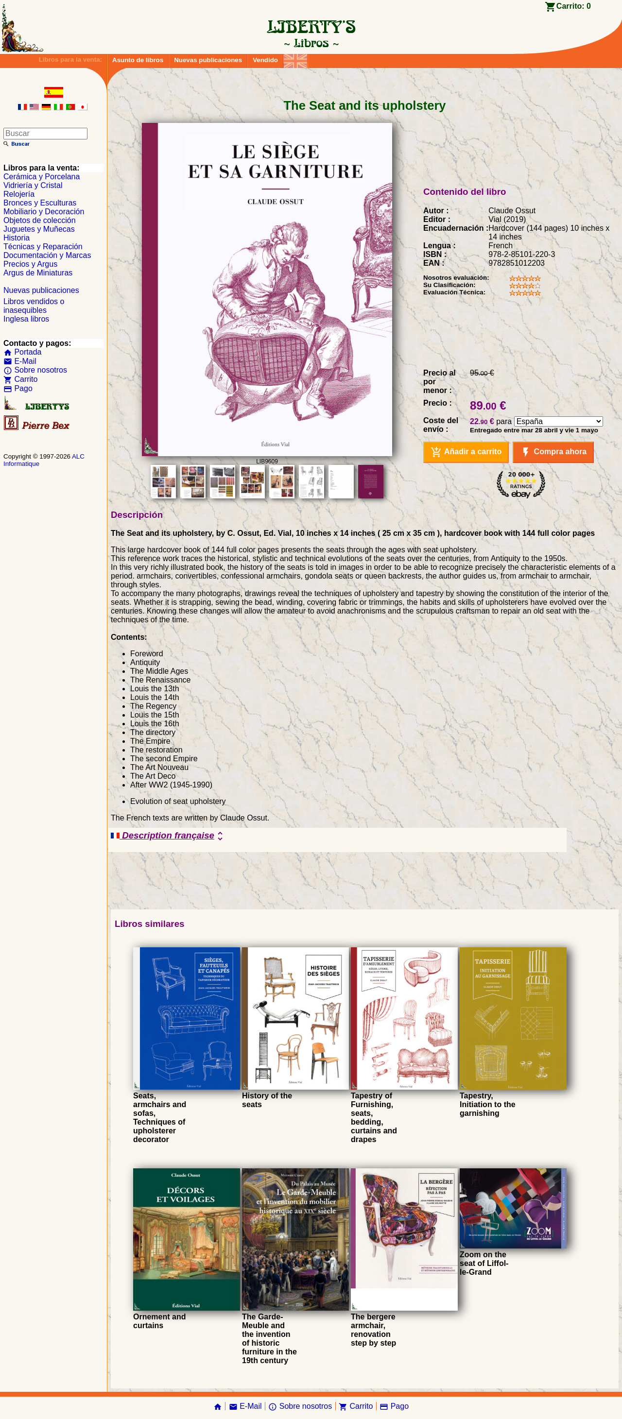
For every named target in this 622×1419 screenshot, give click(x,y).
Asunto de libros (137, 60)
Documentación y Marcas (47, 255)
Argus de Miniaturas (37, 273)
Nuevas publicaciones (208, 60)
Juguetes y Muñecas (39, 229)
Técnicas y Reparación (43, 246)
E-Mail (19, 361)
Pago (18, 388)
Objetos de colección (39, 220)
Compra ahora (553, 452)
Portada (22, 352)
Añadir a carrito (466, 452)
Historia (16, 238)
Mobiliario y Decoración (43, 211)
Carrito (20, 379)
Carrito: (573, 6)
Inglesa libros (26, 319)
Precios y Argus (30, 264)
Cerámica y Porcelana (41, 176)
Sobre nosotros (35, 370)
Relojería (19, 194)
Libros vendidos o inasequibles (33, 305)
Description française (168, 836)
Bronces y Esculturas (39, 203)
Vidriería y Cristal (33, 185)
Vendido (265, 60)
